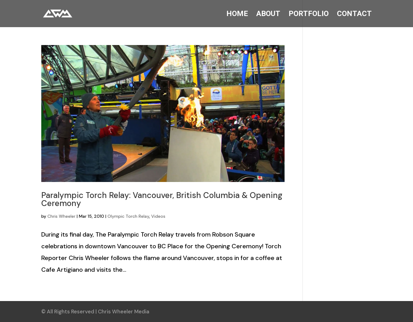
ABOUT (268, 14)
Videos (158, 216)
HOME (237, 14)
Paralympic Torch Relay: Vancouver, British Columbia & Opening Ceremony (161, 199)
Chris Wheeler (61, 216)
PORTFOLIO (309, 14)
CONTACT (354, 14)
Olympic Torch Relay (128, 216)
